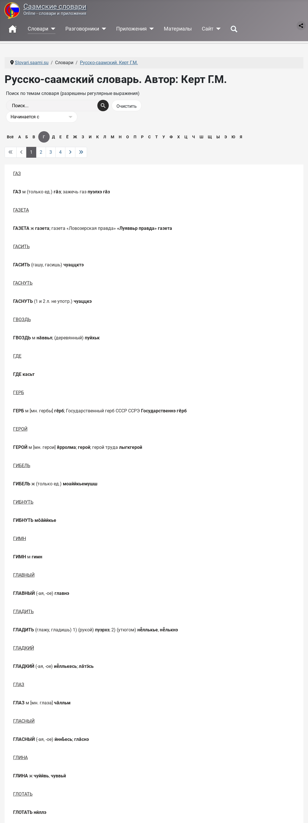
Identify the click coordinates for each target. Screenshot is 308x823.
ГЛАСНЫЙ (24, 721)
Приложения (131, 29)
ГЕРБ (18, 392)
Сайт (208, 29)
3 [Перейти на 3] (50, 152)
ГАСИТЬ (21, 246)
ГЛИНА (20, 757)
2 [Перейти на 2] (41, 152)
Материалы (178, 29)
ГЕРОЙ (20, 429)
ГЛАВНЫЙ (24, 575)
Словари (38, 29)
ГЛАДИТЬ (23, 611)
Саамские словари (54, 6)
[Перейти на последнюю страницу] (81, 152)
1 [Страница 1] (31, 152)
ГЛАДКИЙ (23, 648)
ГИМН (19, 538)
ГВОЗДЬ (22, 319)
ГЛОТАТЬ (23, 794)
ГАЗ (17, 173)
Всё (10, 137)
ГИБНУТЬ (23, 502)
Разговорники (82, 29)
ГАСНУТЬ (23, 283)
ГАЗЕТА (21, 210)
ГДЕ (17, 356)
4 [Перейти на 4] (60, 152)
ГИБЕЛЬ (21, 465)
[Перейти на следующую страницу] (70, 152)
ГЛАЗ (18, 684)
